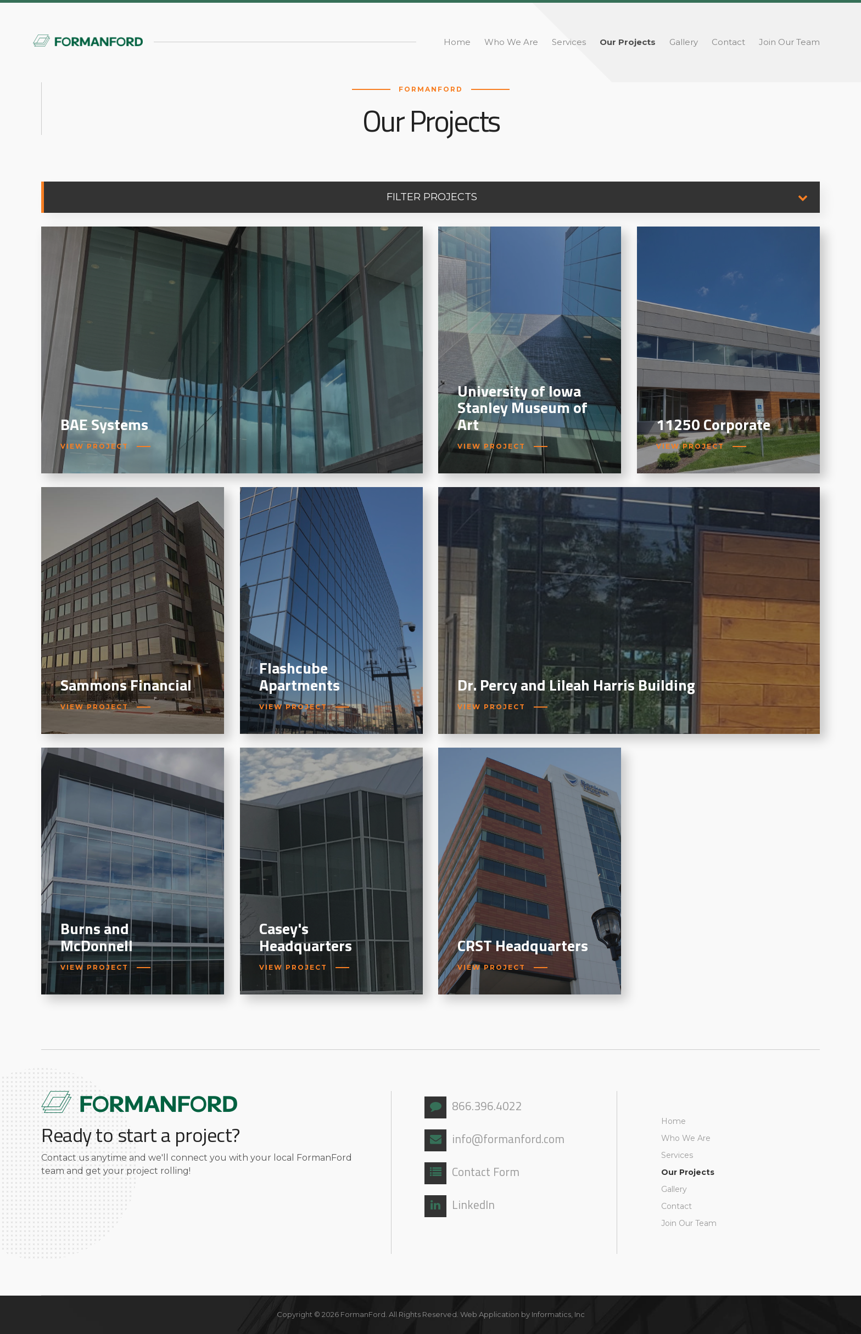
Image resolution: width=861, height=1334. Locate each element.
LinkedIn (459, 1206)
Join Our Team (789, 42)
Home (457, 42)
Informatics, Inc (558, 1314)
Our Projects (628, 42)
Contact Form (471, 1173)
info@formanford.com (494, 1140)
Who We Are (511, 42)
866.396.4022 (473, 1107)
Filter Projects (603, 197)
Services (569, 42)
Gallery (683, 42)
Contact (728, 42)
